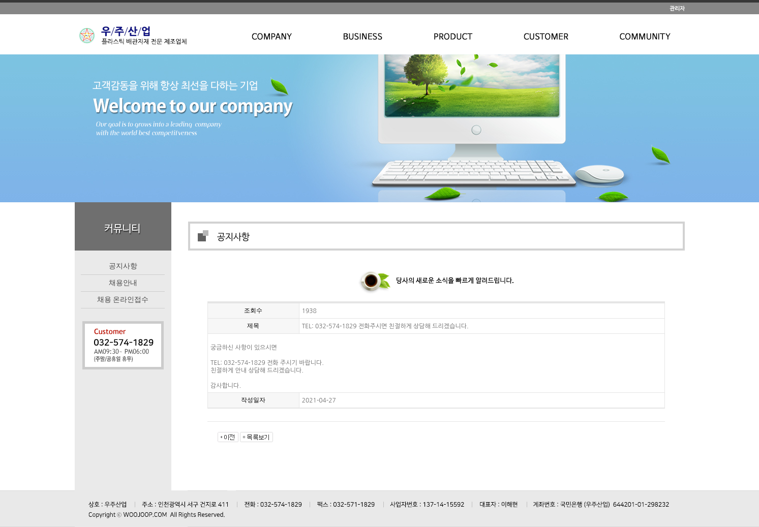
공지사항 (123, 266)
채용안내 (123, 282)
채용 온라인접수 (123, 299)
